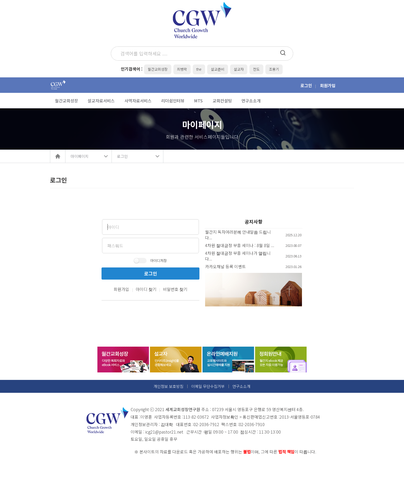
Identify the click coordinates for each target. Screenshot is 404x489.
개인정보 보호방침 (168, 386)
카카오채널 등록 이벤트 (225, 266)
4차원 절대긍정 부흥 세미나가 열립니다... (238, 256)
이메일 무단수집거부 (208, 386)
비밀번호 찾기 (175, 289)
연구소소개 (241, 386)
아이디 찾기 (146, 289)
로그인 (306, 85)
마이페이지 (80, 156)
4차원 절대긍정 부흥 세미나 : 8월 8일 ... (239, 245)
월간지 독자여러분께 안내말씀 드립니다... (238, 235)
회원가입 (327, 85)
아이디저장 (158, 260)
